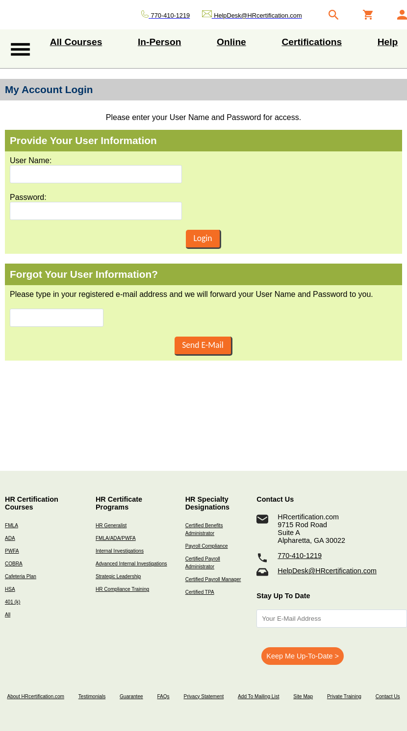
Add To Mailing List (258, 696)
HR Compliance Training (122, 589)
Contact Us (388, 696)
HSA (10, 589)
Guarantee (131, 696)
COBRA (14, 563)
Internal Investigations (120, 551)
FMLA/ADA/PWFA (116, 538)
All (7, 614)
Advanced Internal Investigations (131, 563)
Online (231, 42)
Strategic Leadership (118, 576)
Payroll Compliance (206, 546)
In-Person (159, 42)
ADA (10, 538)
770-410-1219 (300, 556)
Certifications (311, 42)
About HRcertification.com (35, 696)
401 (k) (12, 602)
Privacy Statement (203, 696)
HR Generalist (111, 525)
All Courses (76, 42)
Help (388, 42)
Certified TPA (199, 592)
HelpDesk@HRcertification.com (327, 571)
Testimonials (91, 696)
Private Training (344, 696)
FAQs (163, 696)
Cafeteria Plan (20, 576)
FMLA (11, 525)
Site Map (303, 696)
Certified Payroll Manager (213, 579)
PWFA (12, 551)
